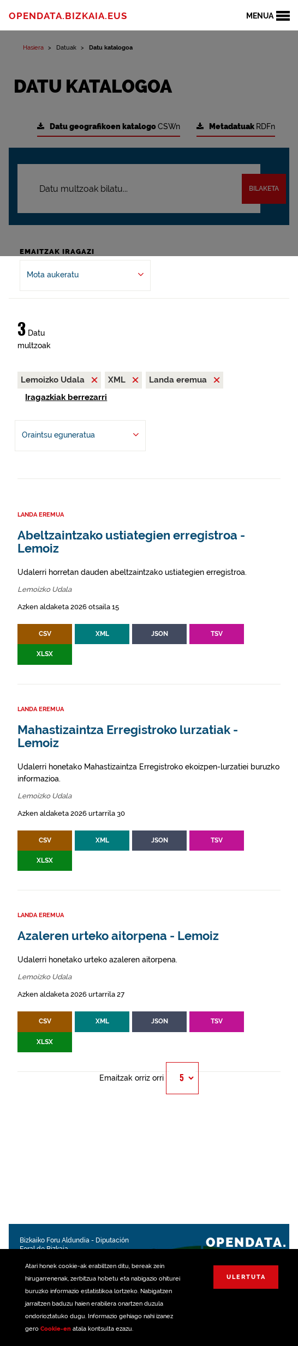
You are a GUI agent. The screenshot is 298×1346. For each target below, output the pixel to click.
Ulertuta (246, 1277)
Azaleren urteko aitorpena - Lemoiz (118, 936)
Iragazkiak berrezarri (66, 397)
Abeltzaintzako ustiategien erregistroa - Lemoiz (131, 542)
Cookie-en (55, 1328)
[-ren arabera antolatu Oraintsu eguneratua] (80, 435)
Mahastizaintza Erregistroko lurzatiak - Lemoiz (127, 736)
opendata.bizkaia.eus (68, 15)
